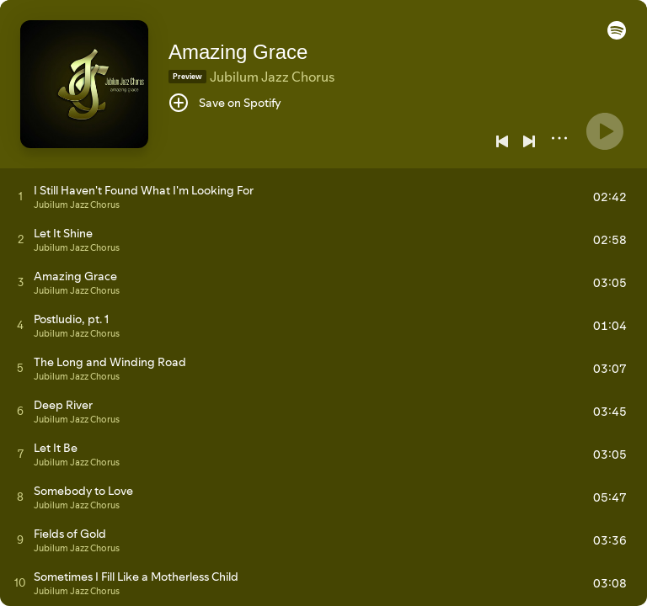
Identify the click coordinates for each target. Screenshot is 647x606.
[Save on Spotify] (224, 103)
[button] (617, 35)
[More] (559, 138)
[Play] (605, 131)
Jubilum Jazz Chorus (272, 76)
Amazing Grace (237, 51)
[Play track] (21, 196)
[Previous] (502, 141)
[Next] (529, 141)
